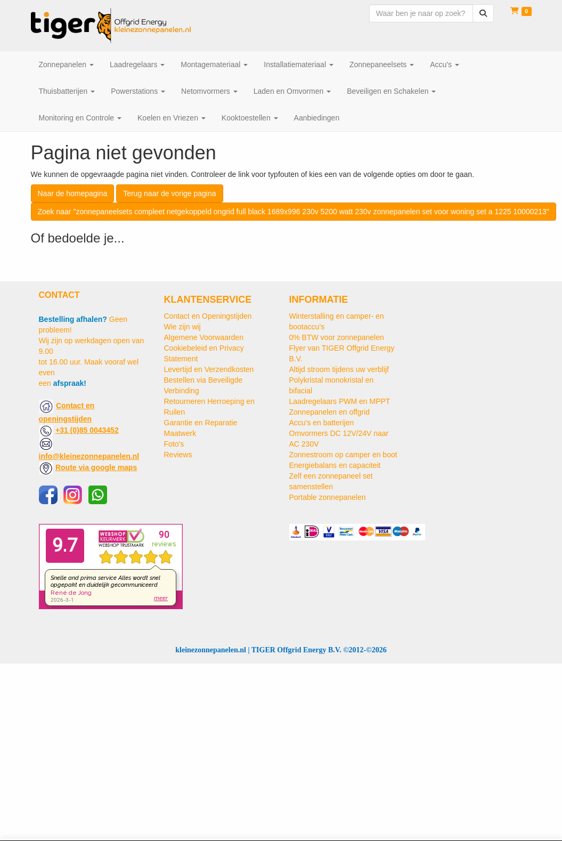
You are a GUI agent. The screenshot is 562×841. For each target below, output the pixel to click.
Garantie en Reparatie (201, 422)
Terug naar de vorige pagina (169, 193)
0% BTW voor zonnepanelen (336, 337)
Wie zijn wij (182, 326)
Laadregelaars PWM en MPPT (339, 401)
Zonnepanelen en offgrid (329, 412)
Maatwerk (180, 433)
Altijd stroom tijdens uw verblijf (339, 369)
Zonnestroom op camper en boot (343, 454)
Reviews (178, 454)
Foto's (174, 444)
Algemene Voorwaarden (203, 337)
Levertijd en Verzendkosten (209, 369)
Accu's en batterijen (321, 422)
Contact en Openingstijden (208, 316)
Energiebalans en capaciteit (335, 465)
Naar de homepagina (73, 193)
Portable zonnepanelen (327, 497)
